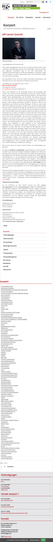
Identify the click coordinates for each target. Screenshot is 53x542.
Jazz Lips (3, 455)
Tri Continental (5, 368)
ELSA (2, 481)
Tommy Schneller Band (7, 359)
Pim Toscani (4, 331)
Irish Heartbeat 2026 (7, 286)
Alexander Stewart (6, 394)
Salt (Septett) (4, 399)
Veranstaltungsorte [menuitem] (9, 257)
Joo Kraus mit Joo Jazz (7, 314)
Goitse (3, 397)
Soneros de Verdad (6, 387)
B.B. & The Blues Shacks (8, 429)
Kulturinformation (11, 221)
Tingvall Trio (4, 422)
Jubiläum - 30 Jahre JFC (7, 396)
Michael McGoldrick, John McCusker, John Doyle (14, 290)
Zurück (5, 225)
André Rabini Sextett (7, 304)
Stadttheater (19, 221)
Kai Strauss (4, 323)
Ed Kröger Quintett (6, 300)
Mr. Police (3, 378)
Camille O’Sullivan (6, 417)
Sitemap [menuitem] (22, 2)
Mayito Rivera (5, 366)
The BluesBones (5, 297)
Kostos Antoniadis (6, 453)
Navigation (44, 12)
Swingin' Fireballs (6, 351)
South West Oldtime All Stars (9, 349)
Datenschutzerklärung (34, 540)
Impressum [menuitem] (46, 17)
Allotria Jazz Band (6, 321)
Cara (2, 310)
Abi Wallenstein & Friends (8, 342)
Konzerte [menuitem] (11, 17)
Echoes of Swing (5, 371)
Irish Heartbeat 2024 (7, 316)
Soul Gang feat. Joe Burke (8, 408)
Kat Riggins (4, 333)
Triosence (4, 439)
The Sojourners (5, 364)
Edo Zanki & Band (6, 432)
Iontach (3, 356)
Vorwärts (10, 467)
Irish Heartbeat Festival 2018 (9, 375)
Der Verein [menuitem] (19, 17)
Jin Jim (2, 307)
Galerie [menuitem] (5, 250)
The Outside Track (6, 406)
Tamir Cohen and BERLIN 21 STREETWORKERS (14, 319)
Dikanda (3, 352)
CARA (2, 370)
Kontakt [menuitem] (38, 17)
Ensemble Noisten (6, 444)
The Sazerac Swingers (7, 338)
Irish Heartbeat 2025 (7, 302)
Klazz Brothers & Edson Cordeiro (10, 448)
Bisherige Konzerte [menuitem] (9, 246)
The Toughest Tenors (7, 389)
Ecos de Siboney (5, 337)
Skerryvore (4, 305)
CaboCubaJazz (5, 298)
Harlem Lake (4, 309)
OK (43, 540)
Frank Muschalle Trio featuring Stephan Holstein (14, 293)
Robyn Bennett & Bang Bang (9, 377)
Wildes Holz (4, 328)
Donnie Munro (5, 427)
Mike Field (4, 357)
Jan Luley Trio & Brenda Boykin (9, 392)
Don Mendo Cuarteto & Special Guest (11, 340)
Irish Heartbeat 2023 (7, 330)
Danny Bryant (5, 486)
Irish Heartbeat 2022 (7, 344)
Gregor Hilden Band (6, 413)
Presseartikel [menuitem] (7, 253)
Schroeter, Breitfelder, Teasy (9, 373)
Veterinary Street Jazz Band (9, 451)
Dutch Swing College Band (8, 363)
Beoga (3, 446)
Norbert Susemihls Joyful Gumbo (10, 312)
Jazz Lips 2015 (5, 415)
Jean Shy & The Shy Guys (8, 450)
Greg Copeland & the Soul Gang (10, 443)
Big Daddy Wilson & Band (8, 326)
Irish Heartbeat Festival (7, 361)
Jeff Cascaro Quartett (7, 347)
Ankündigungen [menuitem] (8, 235)
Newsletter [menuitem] (29, 17)
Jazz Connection (5, 295)
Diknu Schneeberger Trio (8, 411)
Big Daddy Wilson (6, 384)
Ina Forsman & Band (7, 291)
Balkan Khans (5, 424)
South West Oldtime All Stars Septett (11, 317)
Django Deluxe (5, 434)
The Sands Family (6, 403)
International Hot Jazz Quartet (9, 385)
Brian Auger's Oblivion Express (10, 420)
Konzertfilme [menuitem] (7, 242)
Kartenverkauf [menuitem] (8, 239)
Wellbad (3, 354)
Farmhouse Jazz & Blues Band (9, 335)
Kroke (2, 324)
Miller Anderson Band (7, 401)
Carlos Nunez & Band (7, 441)
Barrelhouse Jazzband (7, 288)
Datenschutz (7, 536)
